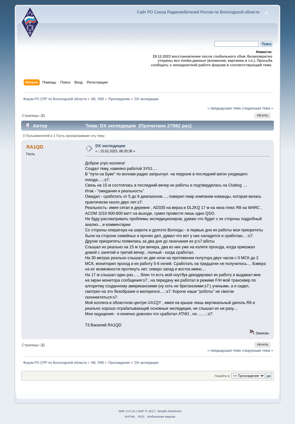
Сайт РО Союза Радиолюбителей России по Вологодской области (198, 12)
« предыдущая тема (224, 108)
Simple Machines (169, 411)
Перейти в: (222, 376)
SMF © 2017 (146, 411)
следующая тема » (257, 108)
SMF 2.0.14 (126, 411)
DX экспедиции (110, 146)
